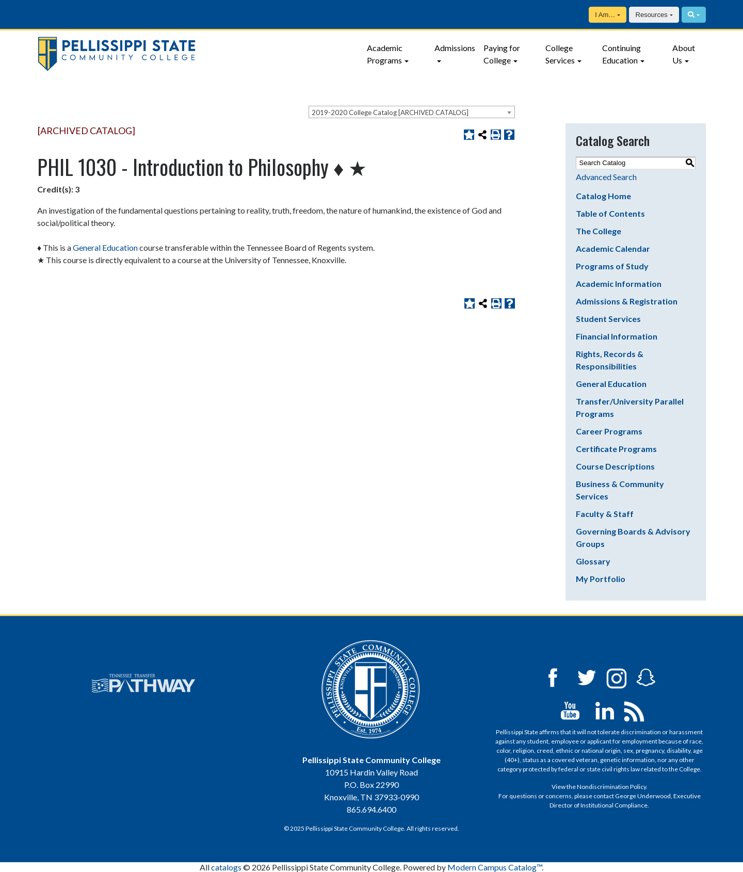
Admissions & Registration (626, 301)
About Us (683, 54)
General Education (611, 384)
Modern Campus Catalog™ (494, 867)
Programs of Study (612, 266)
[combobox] (412, 112)
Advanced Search (606, 177)
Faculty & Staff (605, 514)
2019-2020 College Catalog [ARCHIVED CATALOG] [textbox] (390, 112)
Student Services (608, 319)
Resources (652, 15)
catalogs (226, 867)
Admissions (454, 48)
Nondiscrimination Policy (611, 786)
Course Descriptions (615, 466)
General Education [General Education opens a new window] (105, 247)
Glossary (593, 561)
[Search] (694, 15)
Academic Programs (384, 54)
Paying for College (501, 54)
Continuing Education (621, 54)
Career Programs (609, 431)
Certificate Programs (616, 449)
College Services (560, 54)
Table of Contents (610, 213)
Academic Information (618, 283)
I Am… (605, 15)
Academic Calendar (613, 248)
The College (598, 231)
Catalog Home (603, 196)
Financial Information (616, 336)
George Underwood (643, 796)
